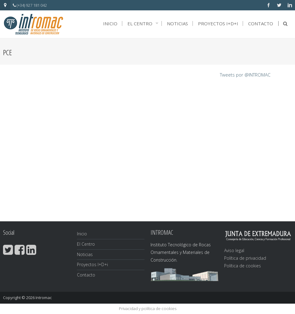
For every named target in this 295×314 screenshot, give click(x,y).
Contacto (260, 23)
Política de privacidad (245, 258)
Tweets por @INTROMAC (245, 75)
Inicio (110, 23)
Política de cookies (242, 266)
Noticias (177, 23)
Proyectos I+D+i (218, 23)
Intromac (44, 297)
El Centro (139, 23)
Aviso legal (234, 250)
